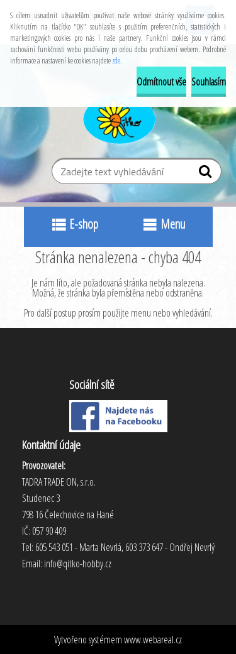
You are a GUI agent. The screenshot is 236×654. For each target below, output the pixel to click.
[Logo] (118, 117)
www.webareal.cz (153, 639)
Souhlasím (208, 82)
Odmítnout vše (161, 82)
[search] (207, 174)
